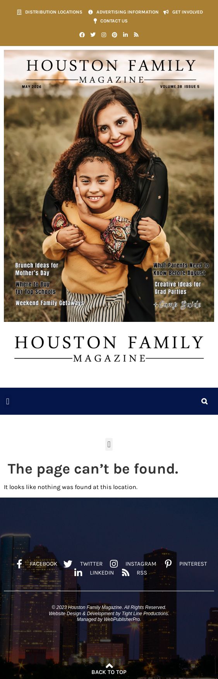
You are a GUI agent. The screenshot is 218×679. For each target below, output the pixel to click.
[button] (8, 401)
